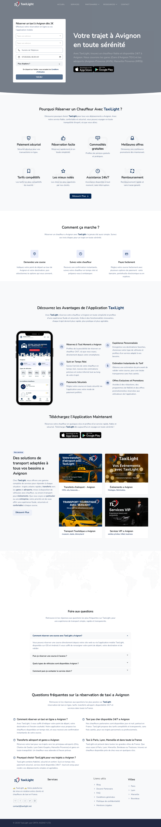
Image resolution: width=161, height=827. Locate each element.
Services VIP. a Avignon (121, 531)
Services (75, 4)
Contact (125, 4)
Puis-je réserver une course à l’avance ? (50, 656)
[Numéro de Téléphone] (39, 50)
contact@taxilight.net (22, 806)
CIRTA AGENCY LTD (42, 823)
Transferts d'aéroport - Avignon (79, 487)
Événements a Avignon (121, 487)
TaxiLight (22, 480)
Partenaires (91, 4)
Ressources (109, 4)
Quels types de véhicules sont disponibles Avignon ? (56, 663)
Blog (97, 784)
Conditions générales (104, 797)
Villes (131, 779)
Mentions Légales (103, 805)
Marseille (133, 794)
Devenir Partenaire (103, 788)
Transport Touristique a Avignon (79, 531)
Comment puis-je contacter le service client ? (52, 671)
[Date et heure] (39, 57)
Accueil (61, 4)
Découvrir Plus (80, 196)
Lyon (131, 790)
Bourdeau (133, 798)
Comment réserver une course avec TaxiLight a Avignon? (57, 635)
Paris (131, 786)
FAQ (97, 793)
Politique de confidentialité (107, 801)
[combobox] (39, 36)
